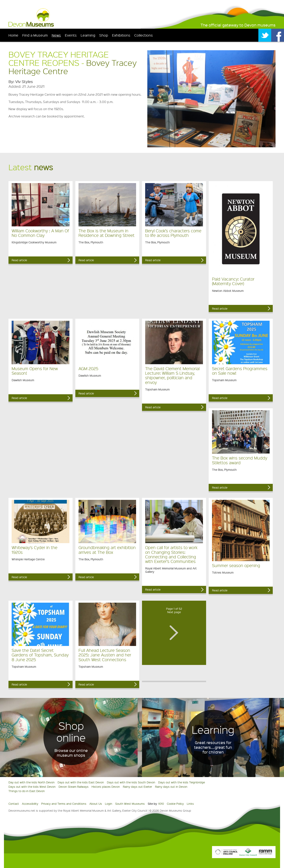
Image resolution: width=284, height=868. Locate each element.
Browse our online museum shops (71, 753)
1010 (161, 803)
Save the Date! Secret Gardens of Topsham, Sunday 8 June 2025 (40, 655)
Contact (13, 803)
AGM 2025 (88, 368)
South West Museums (130, 803)
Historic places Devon (106, 786)
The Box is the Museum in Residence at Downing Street (106, 233)
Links (190, 803)
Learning (88, 35)
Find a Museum (35, 35)
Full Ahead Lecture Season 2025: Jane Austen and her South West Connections (104, 655)
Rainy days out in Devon (171, 786)
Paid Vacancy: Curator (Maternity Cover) (233, 281)
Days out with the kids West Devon (32, 786)
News (56, 35)
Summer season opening (236, 565)
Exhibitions (121, 35)
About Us (95, 803)
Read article (19, 260)
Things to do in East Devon (26, 791)
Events (71, 35)
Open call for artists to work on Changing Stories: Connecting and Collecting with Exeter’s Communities (171, 554)
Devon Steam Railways (74, 786)
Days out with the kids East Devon (81, 782)
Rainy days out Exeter (137, 786)
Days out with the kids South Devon (131, 782)
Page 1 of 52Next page (174, 610)
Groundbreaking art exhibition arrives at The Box (107, 550)
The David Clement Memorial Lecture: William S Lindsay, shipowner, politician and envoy (172, 375)
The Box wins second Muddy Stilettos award (239, 460)
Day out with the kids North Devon (31, 782)
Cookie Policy (175, 803)
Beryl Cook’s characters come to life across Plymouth (173, 233)
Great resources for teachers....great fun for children (213, 747)
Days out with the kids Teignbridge (181, 782)
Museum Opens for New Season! (35, 371)
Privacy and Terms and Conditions (63, 803)
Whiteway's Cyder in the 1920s (34, 550)
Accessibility (30, 803)
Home (13, 35)
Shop (103, 35)
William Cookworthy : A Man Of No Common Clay (40, 233)
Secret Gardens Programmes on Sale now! (239, 371)
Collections (143, 35)
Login (108, 803)
